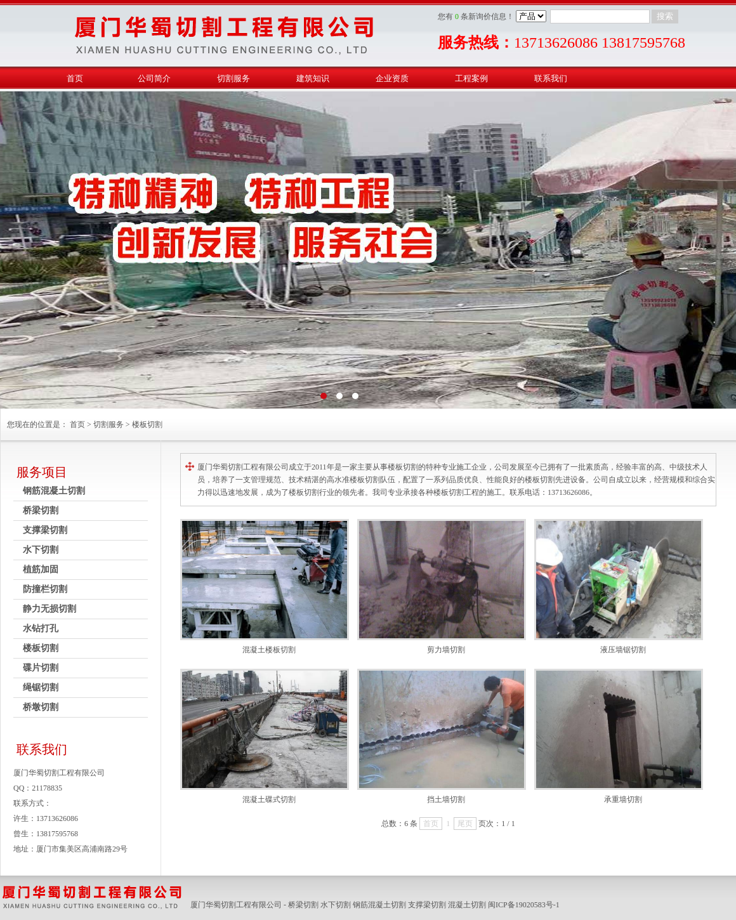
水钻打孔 (40, 628)
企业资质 (392, 78)
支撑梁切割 (45, 530)
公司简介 (154, 78)
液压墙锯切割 (623, 649)
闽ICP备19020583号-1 (524, 904)
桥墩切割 (40, 707)
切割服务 (233, 78)
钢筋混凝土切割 (54, 491)
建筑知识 (312, 78)
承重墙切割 (623, 799)
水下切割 (40, 550)
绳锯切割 (40, 687)
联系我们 (550, 78)
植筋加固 (40, 569)
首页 (75, 78)
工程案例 (471, 78)
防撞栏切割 (45, 589)
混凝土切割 (467, 904)
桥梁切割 (40, 510)
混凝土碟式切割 (269, 799)
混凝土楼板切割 (269, 649)
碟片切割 (40, 668)
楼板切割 (147, 424)
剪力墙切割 (446, 649)
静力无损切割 (49, 609)
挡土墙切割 (446, 799)
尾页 (465, 823)
